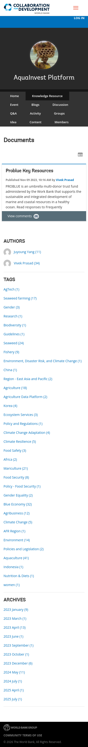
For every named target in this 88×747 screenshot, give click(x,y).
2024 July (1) (13, 681)
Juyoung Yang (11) (27, 252)
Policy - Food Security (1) (22, 486)
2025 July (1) (13, 699)
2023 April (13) (15, 627)
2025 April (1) (14, 690)
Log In (79, 18)
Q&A (13, 113)
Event (14, 105)
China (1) (10, 370)
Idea (13, 122)
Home (14, 96)
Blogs (35, 105)
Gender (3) (12, 307)
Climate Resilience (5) (20, 441)
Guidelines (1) (14, 334)
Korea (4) (10, 405)
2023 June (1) (13, 636)
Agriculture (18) (15, 388)
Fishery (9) (11, 352)
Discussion (60, 105)
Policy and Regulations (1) (23, 423)
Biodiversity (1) (15, 325)
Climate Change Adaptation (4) (27, 432)
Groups (59, 113)
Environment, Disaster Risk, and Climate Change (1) (43, 361)
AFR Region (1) (14, 531)
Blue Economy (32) (18, 504)
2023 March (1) (15, 618)
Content (35, 122)
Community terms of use (23, 735)
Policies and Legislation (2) (24, 549)
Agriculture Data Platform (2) (25, 396)
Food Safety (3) (15, 450)
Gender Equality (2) (18, 495)
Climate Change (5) (18, 522)
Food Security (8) (16, 477)
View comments (23, 216)
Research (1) (13, 316)
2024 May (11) (14, 672)
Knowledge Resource (47, 96)
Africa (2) (10, 459)
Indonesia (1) (13, 567)
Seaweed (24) (14, 343)
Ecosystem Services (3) (21, 414)
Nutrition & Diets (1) (19, 576)
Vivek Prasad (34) (27, 263)
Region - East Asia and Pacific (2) (28, 379)
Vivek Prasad (65, 180)
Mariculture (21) (16, 468)
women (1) (12, 585)
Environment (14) (17, 540)
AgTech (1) (11, 289)
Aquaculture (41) (16, 558)
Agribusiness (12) (17, 513)
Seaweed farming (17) (20, 298)
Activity (35, 113)
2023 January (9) (16, 609)
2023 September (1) (19, 645)
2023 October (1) (16, 654)
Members (62, 122)
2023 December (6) (18, 663)
